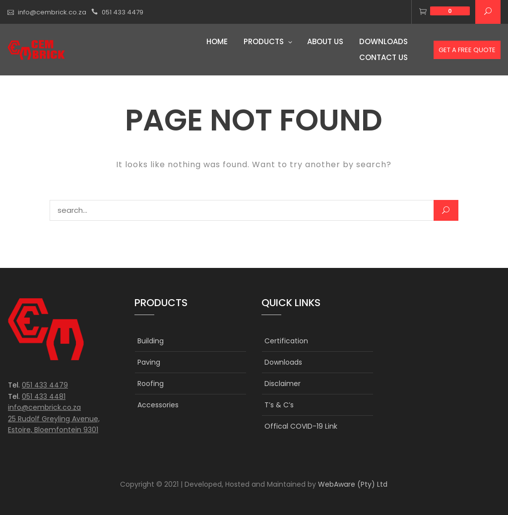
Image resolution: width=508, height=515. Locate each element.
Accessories (158, 405)
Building (150, 341)
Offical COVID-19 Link (300, 426)
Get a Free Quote (467, 50)
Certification (286, 341)
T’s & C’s (279, 405)
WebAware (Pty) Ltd (352, 484)
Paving (148, 362)
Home (217, 41)
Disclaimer (282, 383)
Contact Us (383, 57)
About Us (325, 41)
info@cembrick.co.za (52, 12)
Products (264, 41)
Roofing (150, 383)
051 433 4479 (122, 12)
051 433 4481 (43, 396)
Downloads (383, 41)
